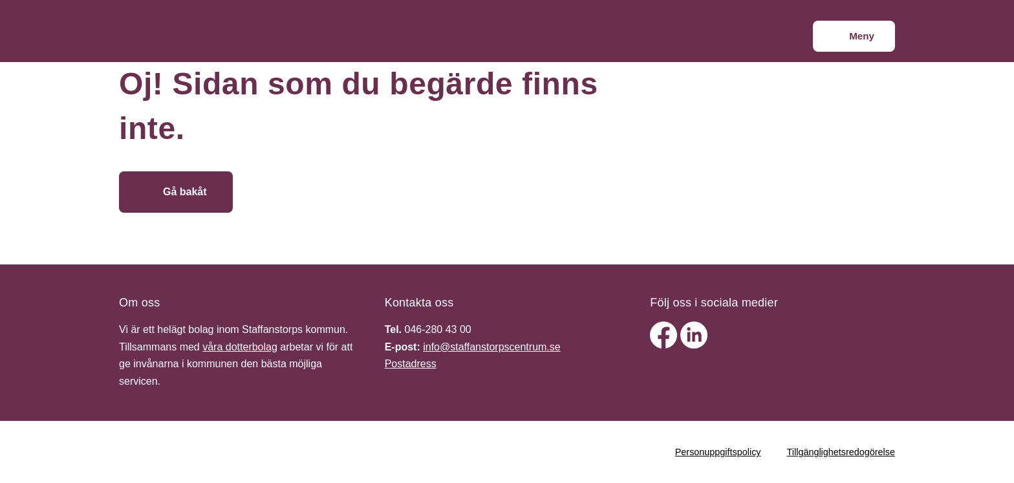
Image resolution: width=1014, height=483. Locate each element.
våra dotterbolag (239, 346)
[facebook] (665, 344)
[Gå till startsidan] (327, 192)
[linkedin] (693, 344)
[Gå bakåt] (176, 192)
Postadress (411, 363)
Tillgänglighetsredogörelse (841, 452)
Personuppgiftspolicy (718, 452)
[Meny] (854, 36)
